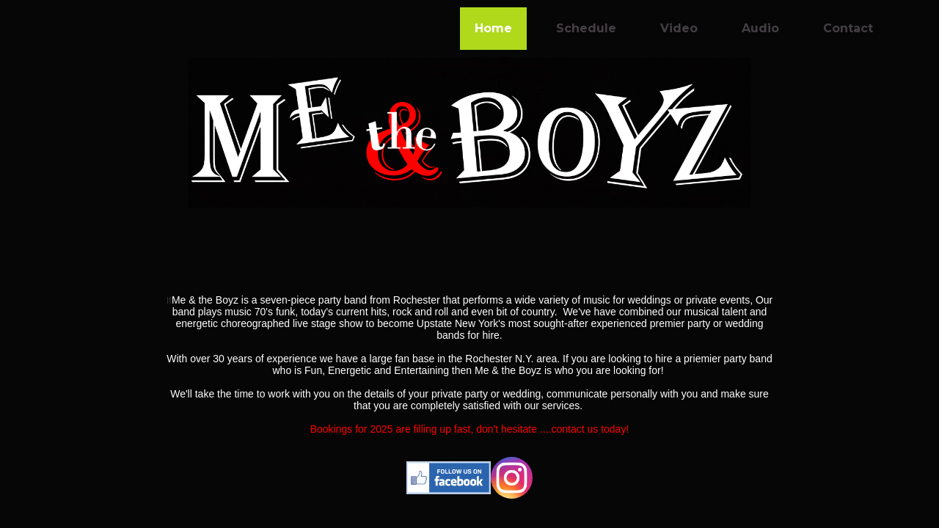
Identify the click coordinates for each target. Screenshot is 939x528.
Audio (760, 28)
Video (679, 28)
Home (493, 28)
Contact (848, 28)
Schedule (586, 28)
